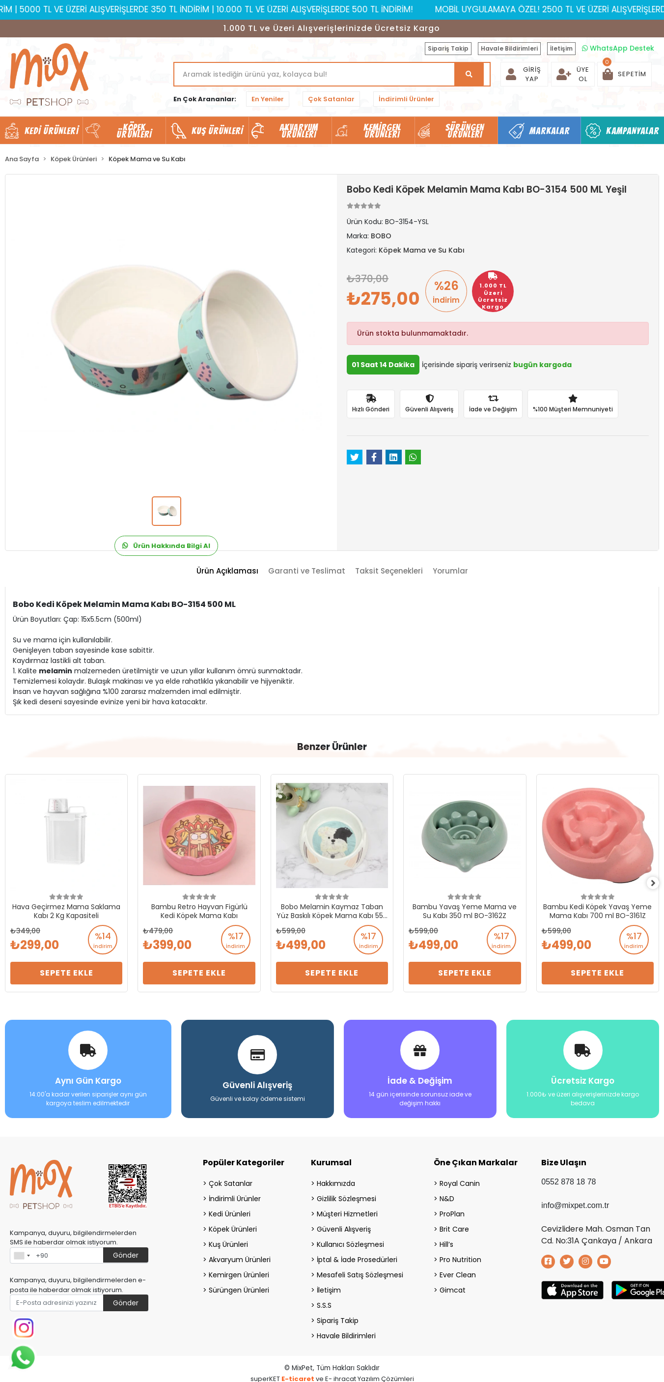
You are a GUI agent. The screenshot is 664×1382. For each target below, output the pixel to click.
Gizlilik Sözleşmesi (346, 1195)
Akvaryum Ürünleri (240, 1256)
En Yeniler (267, 99)
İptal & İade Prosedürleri (357, 1256)
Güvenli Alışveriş (344, 1225)
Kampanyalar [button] (632, 131)
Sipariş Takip (448, 48)
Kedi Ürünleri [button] (51, 131)
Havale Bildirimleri (509, 48)
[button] (624, 74)
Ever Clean (458, 1271)
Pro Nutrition (460, 1256)
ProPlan (452, 1210)
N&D (447, 1195)
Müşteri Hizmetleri (347, 1210)
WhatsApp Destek (618, 48)
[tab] (227, 571)
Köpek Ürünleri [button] (134, 130)
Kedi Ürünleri (229, 1210)
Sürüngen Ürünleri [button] (464, 130)
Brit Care (454, 1225)
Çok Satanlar (331, 99)
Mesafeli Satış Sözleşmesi (360, 1271)
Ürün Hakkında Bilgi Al (166, 545)
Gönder (125, 1251)
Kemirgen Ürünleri (239, 1271)
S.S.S (324, 1301)
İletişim (561, 48)
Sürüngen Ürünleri (239, 1286)
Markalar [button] (549, 131)
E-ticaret (297, 1375)
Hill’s (446, 1240)
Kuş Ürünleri (228, 1240)
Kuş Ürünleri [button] (217, 131)
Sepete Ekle (66, 973)
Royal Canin (460, 1179)
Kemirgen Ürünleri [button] (381, 130)
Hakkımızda (336, 1179)
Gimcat (453, 1286)
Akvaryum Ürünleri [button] (299, 130)
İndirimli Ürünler (406, 99)
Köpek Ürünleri (233, 1225)
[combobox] (21, 1252)
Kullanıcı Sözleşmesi (350, 1240)
